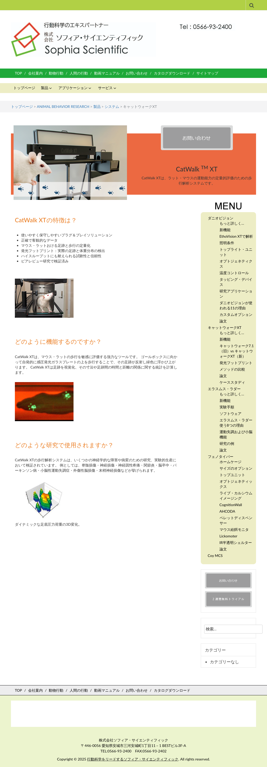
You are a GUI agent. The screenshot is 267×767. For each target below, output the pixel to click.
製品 (44, 87)
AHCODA (227, 511)
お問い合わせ (137, 73)
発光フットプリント (236, 362)
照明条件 (227, 243)
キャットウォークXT (224, 327)
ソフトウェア (230, 413)
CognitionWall (231, 504)
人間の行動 (79, 73)
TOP (18, 73)
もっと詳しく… (232, 223)
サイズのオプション (236, 468)
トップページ (24, 87)
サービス (105, 87)
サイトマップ (207, 73)
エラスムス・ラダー (224, 388)
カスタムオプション (236, 314)
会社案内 (35, 73)
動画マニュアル (107, 73)
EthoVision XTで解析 (236, 236)
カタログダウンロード (172, 73)
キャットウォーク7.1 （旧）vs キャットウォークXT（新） (237, 350)
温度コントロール (234, 273)
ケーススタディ (232, 382)
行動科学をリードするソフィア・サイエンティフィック (132, 759)
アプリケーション (73, 87)
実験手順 (227, 407)
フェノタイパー (220, 456)
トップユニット (232, 475)
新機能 (225, 230)
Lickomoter (229, 536)
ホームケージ (230, 461)
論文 (223, 321)
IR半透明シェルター (236, 542)
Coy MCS (215, 555)
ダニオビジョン (220, 218)
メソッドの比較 (232, 369)
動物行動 (56, 73)
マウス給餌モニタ (234, 529)
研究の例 (227, 443)
